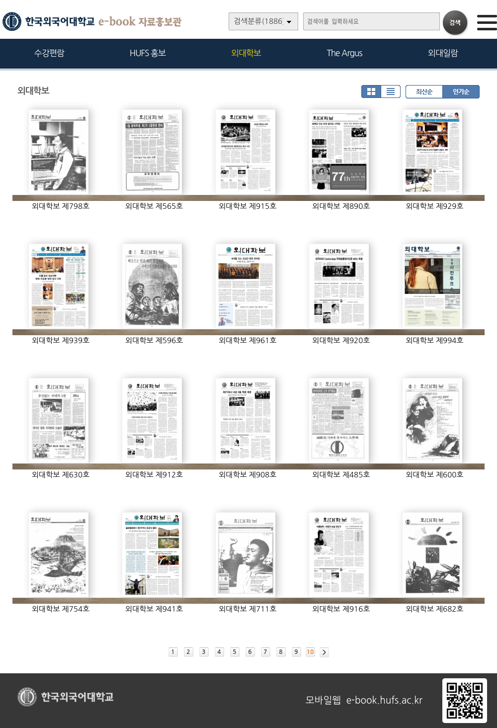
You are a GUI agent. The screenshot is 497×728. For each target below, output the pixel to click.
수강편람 (49, 53)
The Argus (344, 53)
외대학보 (246, 53)
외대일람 (443, 53)
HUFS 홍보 (148, 53)
